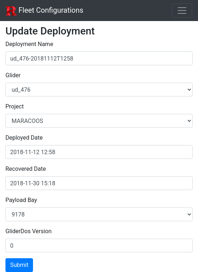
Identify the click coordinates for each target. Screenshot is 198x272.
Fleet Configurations (44, 10)
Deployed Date (24, 137)
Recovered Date (25, 168)
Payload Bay (21, 200)
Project (14, 106)
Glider (13, 75)
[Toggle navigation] (182, 10)
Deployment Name (29, 44)
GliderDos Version (28, 231)
